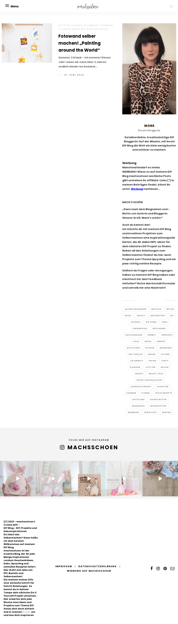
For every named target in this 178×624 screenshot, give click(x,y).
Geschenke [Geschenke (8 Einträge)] (159, 328)
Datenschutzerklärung (97, 566)
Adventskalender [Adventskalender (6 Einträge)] (135, 309)
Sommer (92, 25)
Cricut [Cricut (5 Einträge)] (141, 315)
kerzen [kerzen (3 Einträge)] (161, 341)
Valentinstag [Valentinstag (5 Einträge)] (158, 399)
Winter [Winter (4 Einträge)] (166, 412)
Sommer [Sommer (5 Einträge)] (131, 393)
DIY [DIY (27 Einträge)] (172, 315)
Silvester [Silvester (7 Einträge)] (162, 386)
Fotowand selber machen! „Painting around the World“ (79, 43)
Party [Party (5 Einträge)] (164, 360)
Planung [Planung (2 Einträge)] (135, 367)
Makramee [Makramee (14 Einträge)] (166, 348)
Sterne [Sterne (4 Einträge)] (145, 393)
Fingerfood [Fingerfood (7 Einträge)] (140, 328)
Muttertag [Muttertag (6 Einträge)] (136, 354)
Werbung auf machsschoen (89, 570)
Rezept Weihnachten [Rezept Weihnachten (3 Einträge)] (149, 380)
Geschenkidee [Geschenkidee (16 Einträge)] (133, 335)
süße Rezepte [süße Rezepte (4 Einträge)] (163, 393)
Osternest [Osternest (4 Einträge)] (136, 360)
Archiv (27, 611)
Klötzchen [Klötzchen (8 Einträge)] (133, 348)
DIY (60, 25)
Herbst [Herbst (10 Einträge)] (152, 335)
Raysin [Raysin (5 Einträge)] (165, 367)
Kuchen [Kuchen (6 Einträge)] (149, 348)
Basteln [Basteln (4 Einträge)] (156, 309)
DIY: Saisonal (74, 25)
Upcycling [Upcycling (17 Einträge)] (138, 399)
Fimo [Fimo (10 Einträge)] (165, 322)
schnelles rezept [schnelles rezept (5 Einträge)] (141, 386)
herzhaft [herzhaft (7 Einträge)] (167, 335)
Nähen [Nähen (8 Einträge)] (152, 354)
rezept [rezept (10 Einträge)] (139, 373)
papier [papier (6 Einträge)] (152, 360)
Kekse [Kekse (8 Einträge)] (148, 341)
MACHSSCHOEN (92, 447)
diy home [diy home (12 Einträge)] (151, 322)
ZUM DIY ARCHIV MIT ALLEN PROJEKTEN (84, 29)
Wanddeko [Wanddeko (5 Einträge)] (138, 406)
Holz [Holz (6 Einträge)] (136, 341)
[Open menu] (7, 5)
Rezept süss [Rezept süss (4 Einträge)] (156, 373)
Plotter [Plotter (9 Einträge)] (151, 367)
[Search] (171, 6)
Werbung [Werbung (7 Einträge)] (133, 412)
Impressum (63, 566)
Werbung (107, 25)
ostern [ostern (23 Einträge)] (165, 354)
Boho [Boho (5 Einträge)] (128, 315)
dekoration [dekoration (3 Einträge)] (157, 315)
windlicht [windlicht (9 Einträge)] (150, 412)
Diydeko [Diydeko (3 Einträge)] (136, 322)
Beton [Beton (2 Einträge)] (170, 309)
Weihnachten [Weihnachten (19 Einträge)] (158, 406)
